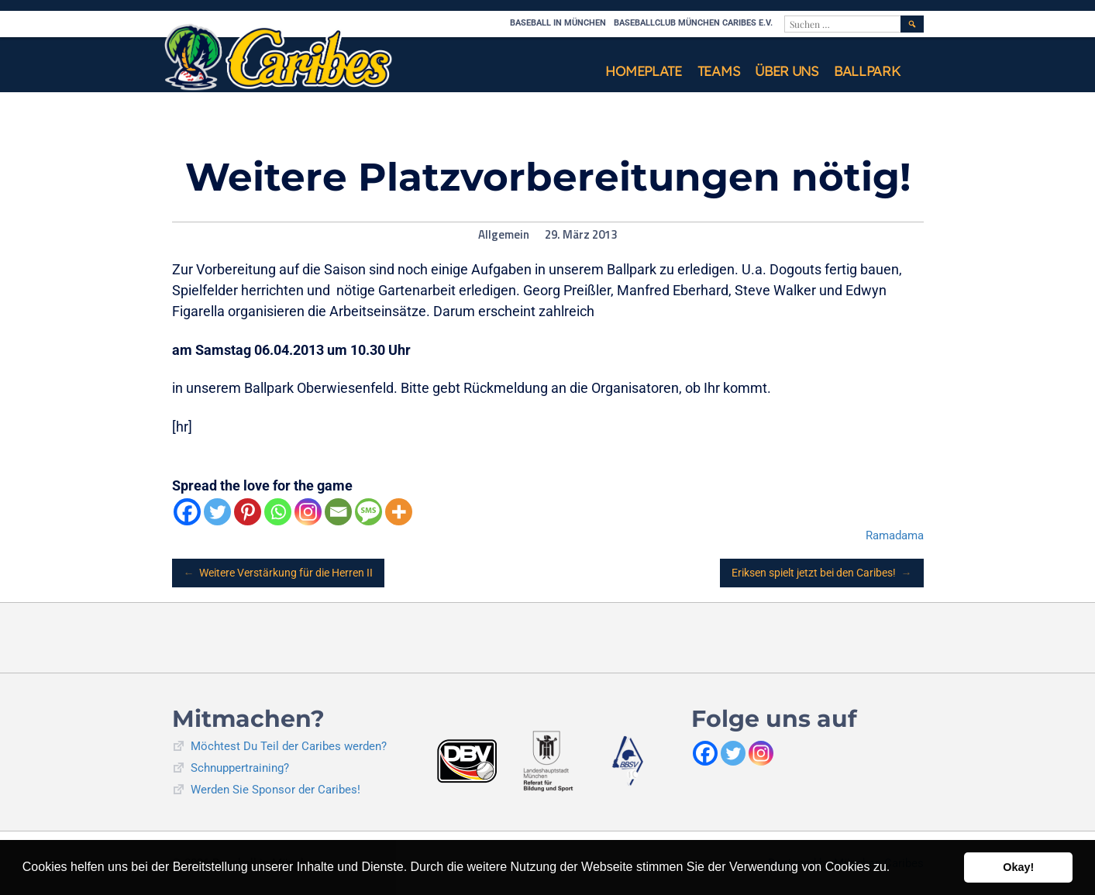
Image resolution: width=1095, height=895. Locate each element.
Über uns (786, 71)
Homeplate (643, 71)
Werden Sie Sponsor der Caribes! (275, 790)
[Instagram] (308, 511)
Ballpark (867, 71)
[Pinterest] (247, 511)
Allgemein (503, 234)
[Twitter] (217, 511)
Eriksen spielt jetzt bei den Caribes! (822, 573)
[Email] (338, 511)
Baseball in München (558, 23)
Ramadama (895, 535)
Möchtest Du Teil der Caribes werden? (289, 746)
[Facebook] (187, 511)
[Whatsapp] (277, 511)
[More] (398, 511)
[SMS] (368, 511)
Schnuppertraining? (240, 768)
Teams (718, 71)
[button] (896, 868)
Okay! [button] (1018, 867)
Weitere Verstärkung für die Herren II (279, 573)
